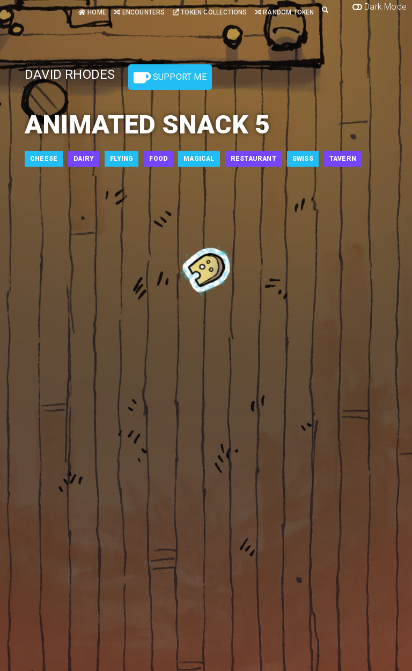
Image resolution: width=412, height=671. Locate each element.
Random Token (284, 12)
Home (92, 12)
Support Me (170, 77)
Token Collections (210, 12)
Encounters (139, 12)
